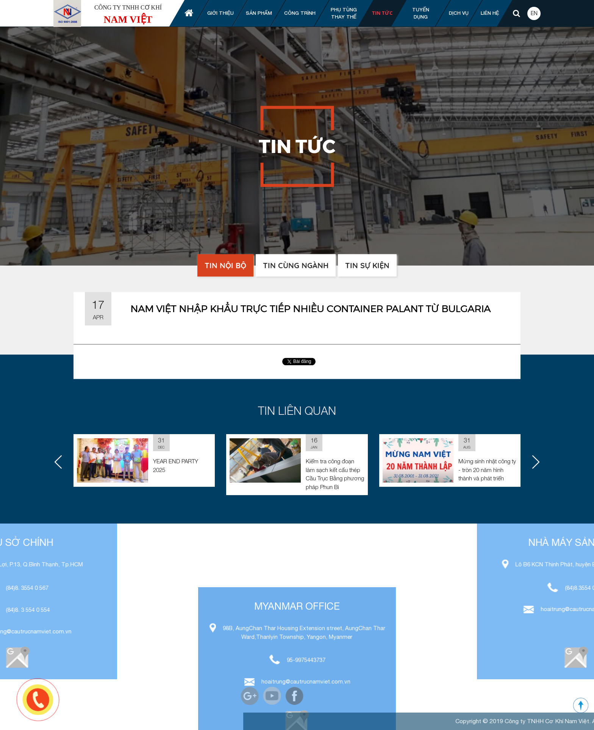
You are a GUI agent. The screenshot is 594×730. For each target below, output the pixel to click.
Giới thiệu (220, 13)
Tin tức (382, 12)
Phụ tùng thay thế (344, 13)
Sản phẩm (259, 13)
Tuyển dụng (420, 13)
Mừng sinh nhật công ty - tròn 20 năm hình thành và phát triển (487, 469)
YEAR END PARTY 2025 (175, 465)
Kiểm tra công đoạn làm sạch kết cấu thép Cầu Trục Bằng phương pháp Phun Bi (335, 474)
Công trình (300, 13)
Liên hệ (490, 13)
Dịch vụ (459, 13)
